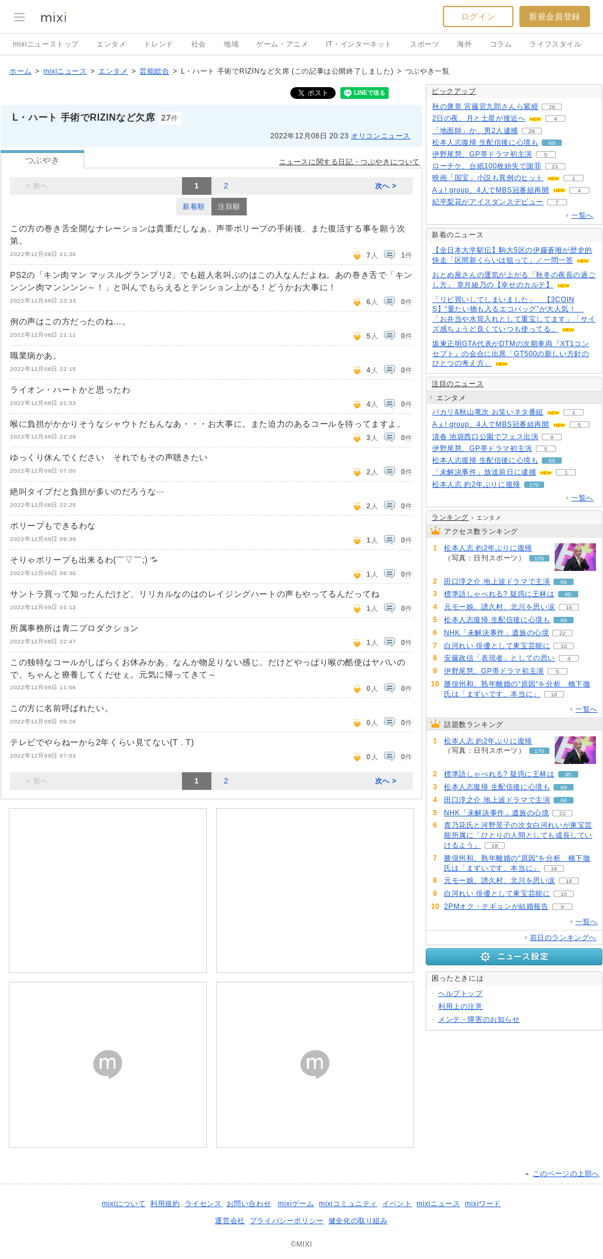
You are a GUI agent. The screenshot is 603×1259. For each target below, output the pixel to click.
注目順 (229, 206)
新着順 (194, 206)
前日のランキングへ (563, 938)
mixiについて (123, 1204)
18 (494, 845)
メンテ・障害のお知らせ (479, 1019)
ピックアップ (454, 91)
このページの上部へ (566, 1174)
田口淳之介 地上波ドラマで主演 (497, 581)
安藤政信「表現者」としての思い (499, 658)
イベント (397, 1204)
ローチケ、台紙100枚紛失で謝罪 (487, 166)
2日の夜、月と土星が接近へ (478, 118)
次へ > (386, 186)
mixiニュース (65, 71)
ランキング (450, 517)
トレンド (158, 44)
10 (564, 646)
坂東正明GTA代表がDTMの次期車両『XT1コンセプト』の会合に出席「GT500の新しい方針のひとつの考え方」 (510, 354)
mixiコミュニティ (348, 1204)
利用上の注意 (460, 1006)
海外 (464, 44)
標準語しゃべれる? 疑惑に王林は (499, 594)
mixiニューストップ (46, 44)
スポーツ (424, 44)
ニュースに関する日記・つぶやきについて (349, 162)
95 (568, 594)
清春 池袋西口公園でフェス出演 (485, 437)
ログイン (478, 16)
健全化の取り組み (358, 1221)
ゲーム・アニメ (282, 44)
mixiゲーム (296, 1204)
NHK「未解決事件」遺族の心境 (496, 633)
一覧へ (582, 215)
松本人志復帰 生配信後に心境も (485, 142)
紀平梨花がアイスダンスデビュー (488, 202)
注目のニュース (457, 384)
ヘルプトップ (460, 993)
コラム (501, 44)
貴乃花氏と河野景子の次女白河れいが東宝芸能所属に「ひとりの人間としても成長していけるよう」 (518, 835)
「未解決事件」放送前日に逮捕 (484, 472)
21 (555, 166)
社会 (198, 44)
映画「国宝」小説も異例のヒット (488, 178)
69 (552, 142)
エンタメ (111, 44)
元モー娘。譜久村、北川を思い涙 (499, 607)
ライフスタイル (555, 44)
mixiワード (483, 1204)
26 (552, 107)
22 (562, 633)
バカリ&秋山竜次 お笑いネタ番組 (488, 412)
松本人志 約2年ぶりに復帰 (476, 484)
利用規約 (165, 1204)
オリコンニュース (380, 136)
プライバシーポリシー (287, 1221)
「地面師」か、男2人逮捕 (475, 131)
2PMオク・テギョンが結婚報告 (496, 906)
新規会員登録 (555, 16)
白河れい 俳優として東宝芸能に (497, 646)
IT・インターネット (359, 44)
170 (534, 484)
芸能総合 (154, 71)
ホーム (20, 71)
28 (531, 131)
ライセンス (203, 1204)
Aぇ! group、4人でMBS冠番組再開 (490, 190)
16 (568, 607)
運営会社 (229, 1221)
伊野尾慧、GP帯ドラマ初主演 (482, 154)
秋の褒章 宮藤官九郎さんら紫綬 (485, 106)
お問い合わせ (249, 1204)
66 (564, 582)
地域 (231, 44)
